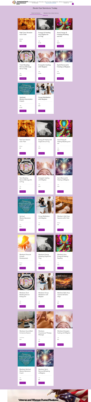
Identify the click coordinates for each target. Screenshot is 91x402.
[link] (36, 13)
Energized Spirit (22, 2)
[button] (73, 3)
